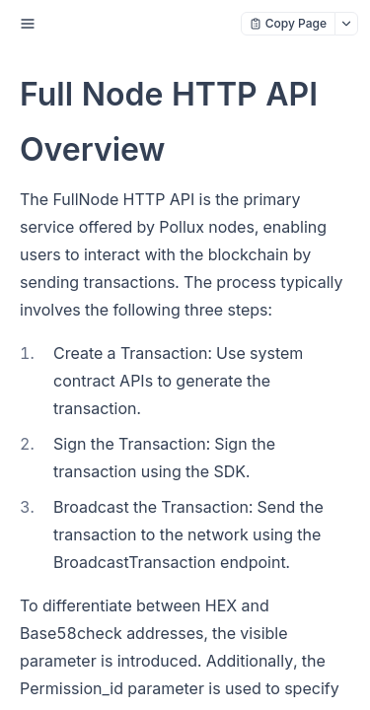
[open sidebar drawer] (27, 23)
